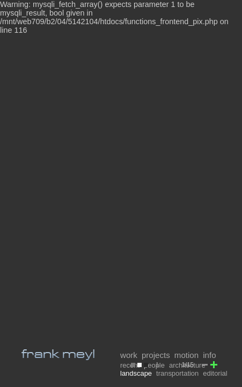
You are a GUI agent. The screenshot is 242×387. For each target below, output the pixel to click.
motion (186, 355)
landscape (136, 373)
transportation (177, 373)
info (209, 355)
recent (130, 365)
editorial (215, 373)
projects (156, 355)
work (128, 355)
